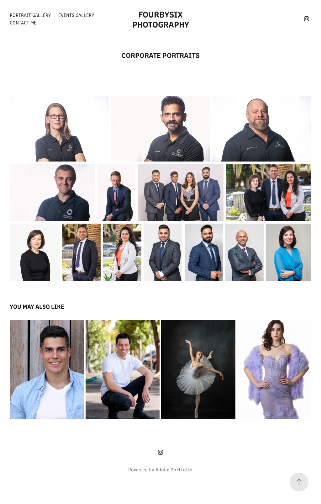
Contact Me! (24, 22)
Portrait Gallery (30, 15)
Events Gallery (76, 15)
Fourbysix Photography (160, 19)
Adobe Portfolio (173, 469)
